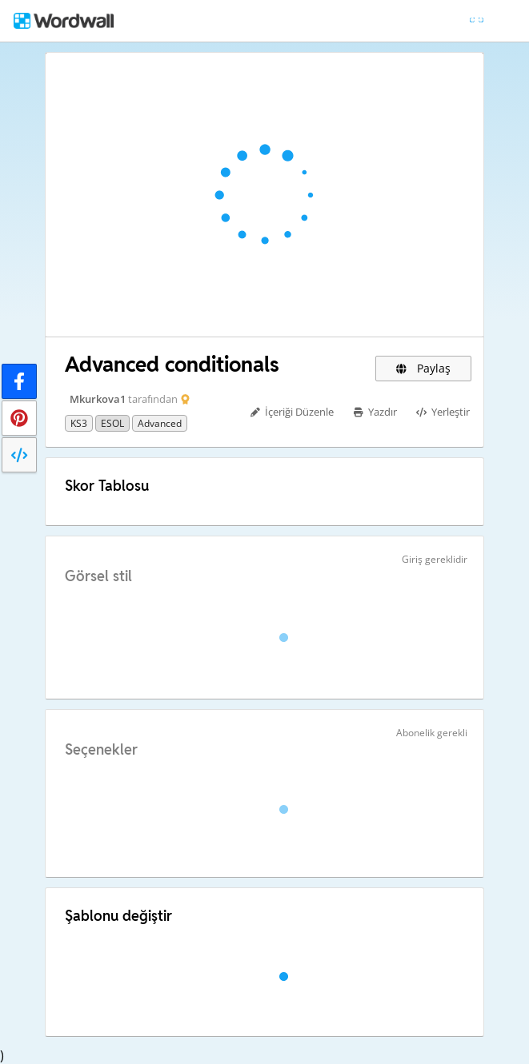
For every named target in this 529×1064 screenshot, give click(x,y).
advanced (160, 423)
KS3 (78, 423)
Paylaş (423, 368)
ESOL (112, 423)
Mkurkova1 (98, 399)
